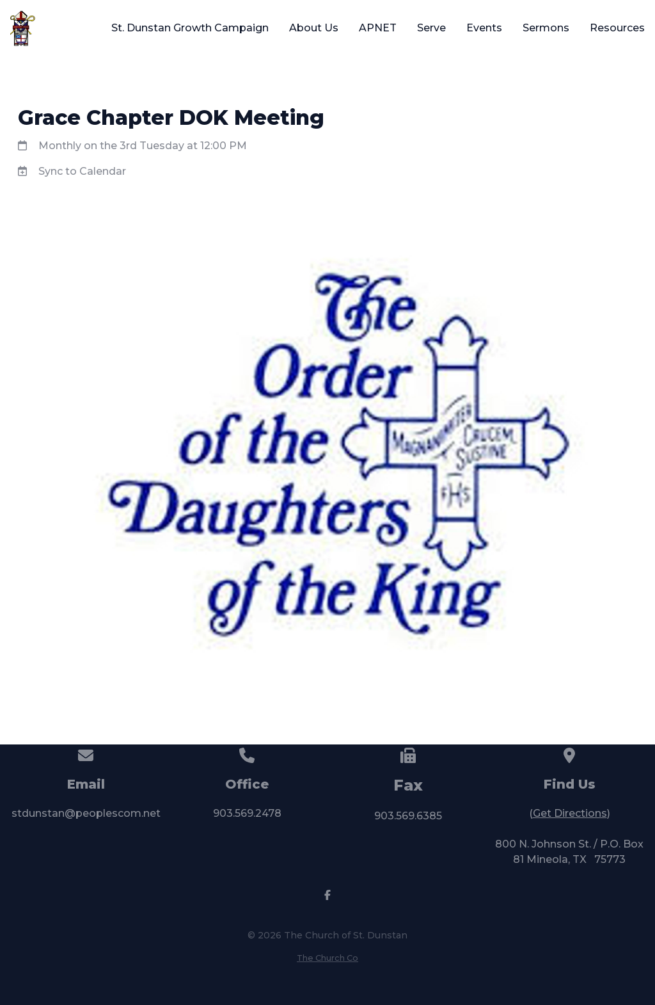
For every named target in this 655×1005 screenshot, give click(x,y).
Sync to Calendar (82, 171)
